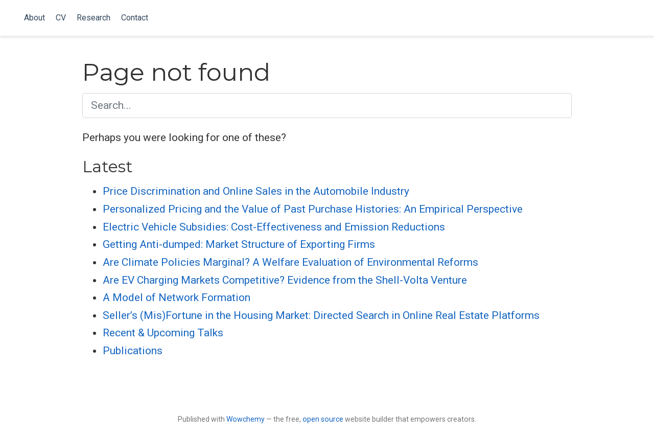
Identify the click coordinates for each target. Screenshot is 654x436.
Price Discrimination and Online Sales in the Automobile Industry (256, 191)
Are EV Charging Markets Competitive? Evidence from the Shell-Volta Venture (285, 280)
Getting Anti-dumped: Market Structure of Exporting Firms (239, 244)
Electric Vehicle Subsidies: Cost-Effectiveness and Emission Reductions (274, 227)
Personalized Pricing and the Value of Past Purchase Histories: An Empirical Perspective (313, 209)
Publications (132, 351)
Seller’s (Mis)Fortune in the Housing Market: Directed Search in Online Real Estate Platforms (321, 315)
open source (322, 419)
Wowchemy (245, 419)
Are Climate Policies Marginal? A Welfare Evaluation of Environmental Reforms (290, 262)
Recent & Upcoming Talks (163, 333)
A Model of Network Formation (176, 297)
